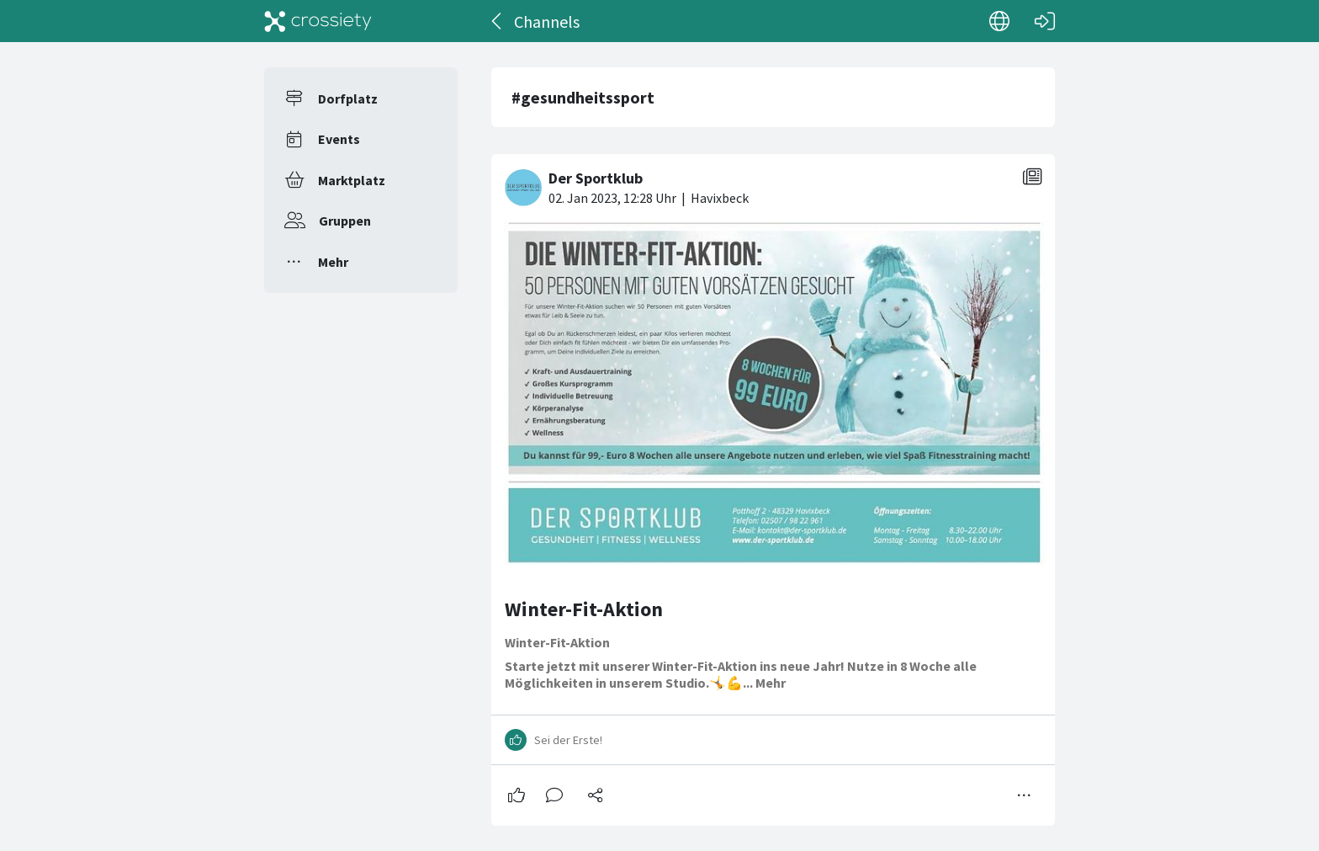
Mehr (333, 261)
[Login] (1045, 21)
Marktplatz (351, 180)
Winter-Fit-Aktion (584, 609)
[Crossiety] (318, 21)
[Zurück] (497, 21)
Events (339, 138)
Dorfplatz (348, 98)
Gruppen (345, 220)
